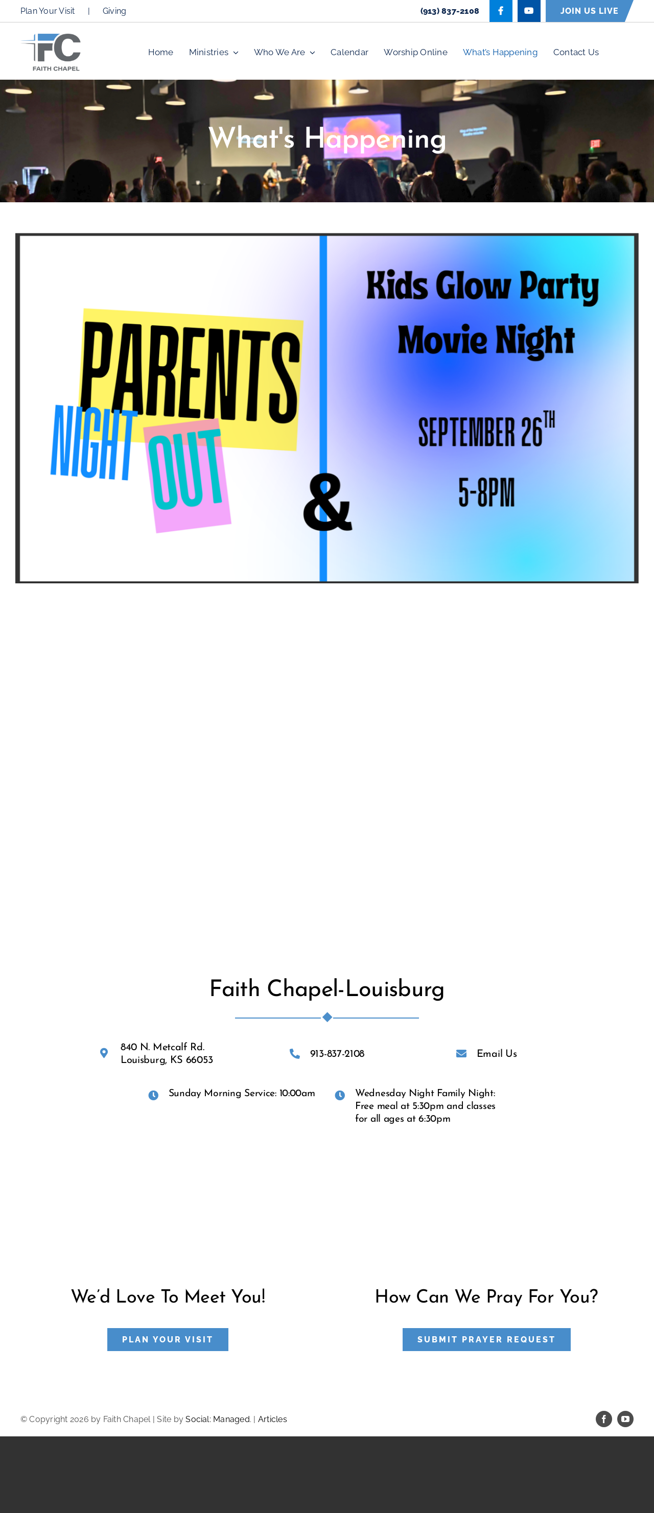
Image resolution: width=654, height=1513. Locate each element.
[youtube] (625, 1419)
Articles (272, 1419)
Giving (114, 11)
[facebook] (604, 1419)
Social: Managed (217, 1419)
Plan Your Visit (47, 11)
